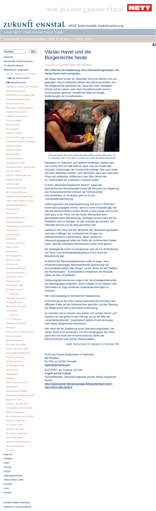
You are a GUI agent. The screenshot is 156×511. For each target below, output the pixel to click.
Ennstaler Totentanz (15, 298)
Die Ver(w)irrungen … (16, 446)
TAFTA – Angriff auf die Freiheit (21, 74)
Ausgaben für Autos (15, 163)
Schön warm (12, 370)
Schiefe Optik (12, 184)
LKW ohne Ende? (14, 277)
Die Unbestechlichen (16, 192)
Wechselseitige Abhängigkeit (20, 395)
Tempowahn (12, 374)
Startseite (8, 57)
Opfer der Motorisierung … (19, 441)
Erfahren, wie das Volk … (18, 403)
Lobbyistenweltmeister (17, 116)
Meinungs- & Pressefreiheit (19, 108)
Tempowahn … (13, 386)
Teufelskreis (12, 264)
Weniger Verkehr (14, 133)
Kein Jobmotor (13, 234)
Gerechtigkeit (12, 129)
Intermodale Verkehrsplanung (18, 61)
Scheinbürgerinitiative (16, 205)
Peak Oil (8, 454)
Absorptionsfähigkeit (16, 268)
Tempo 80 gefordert (15, 217)
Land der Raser (13, 171)
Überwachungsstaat (16, 91)
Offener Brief (12, 247)
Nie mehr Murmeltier (16, 344)
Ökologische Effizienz (16, 391)
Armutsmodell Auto (15, 103)
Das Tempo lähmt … (16, 437)
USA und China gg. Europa (19, 137)
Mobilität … (11, 378)
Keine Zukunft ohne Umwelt (19, 332)
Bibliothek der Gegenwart (16, 70)
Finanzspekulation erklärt (18, 99)
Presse (7, 471)
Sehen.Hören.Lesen (13, 479)
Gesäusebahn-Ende (16, 188)
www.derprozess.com (57, 365)
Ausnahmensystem (15, 272)
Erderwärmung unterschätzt (19, 226)
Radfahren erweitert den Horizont (22, 86)
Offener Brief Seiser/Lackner (20, 201)
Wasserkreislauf (14, 146)
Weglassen (11, 239)
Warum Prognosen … (16, 412)
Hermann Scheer (14, 289)
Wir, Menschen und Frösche (20, 416)
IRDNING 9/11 (13, 154)
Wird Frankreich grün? (17, 382)
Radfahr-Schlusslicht (16, 112)
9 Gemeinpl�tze (14, 120)
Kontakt (7, 492)
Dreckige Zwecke (14, 222)
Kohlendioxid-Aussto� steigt (20, 95)
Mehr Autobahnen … (16, 340)
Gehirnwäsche (13, 209)
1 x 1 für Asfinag (14, 319)
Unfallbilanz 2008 (14, 285)
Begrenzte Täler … (15, 399)
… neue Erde (12, 294)
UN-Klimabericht (14, 361)
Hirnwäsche (11, 213)
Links (6, 488)
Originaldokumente (13, 475)
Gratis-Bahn (12, 230)
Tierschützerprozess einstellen (21, 141)
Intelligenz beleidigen (16, 323)
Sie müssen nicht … (16, 425)
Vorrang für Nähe (14, 302)
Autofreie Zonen (14, 150)
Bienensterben (13, 124)
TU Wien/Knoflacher (14, 65)
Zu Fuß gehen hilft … (16, 365)
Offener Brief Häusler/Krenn (19, 196)
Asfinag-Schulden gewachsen (20, 167)
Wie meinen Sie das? (16, 306)
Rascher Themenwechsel (18, 175)
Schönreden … (13, 310)
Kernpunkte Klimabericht (18, 353)
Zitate (6, 463)
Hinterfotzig (11, 251)
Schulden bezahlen (15, 429)
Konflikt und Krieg (14, 357)
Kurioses (8, 484)
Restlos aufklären (14, 158)
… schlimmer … (14, 315)
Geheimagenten (14, 255)
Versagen (10, 327)
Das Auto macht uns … (17, 420)
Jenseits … (11, 450)
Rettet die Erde (13, 281)
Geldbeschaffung (14, 179)
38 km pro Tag (13, 260)
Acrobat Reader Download (17, 502)
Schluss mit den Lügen (17, 348)
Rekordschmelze (14, 336)
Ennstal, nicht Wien (15, 243)
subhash (27, 507)
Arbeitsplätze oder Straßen (19, 408)
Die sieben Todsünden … (18, 433)
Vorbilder (8, 458)
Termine (8, 467)
